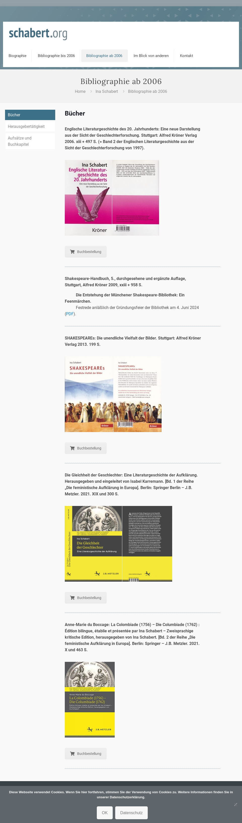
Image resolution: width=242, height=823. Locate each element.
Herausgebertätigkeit (26, 126)
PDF (70, 313)
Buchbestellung (85, 252)
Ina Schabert (107, 91)
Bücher (14, 114)
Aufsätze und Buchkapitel (20, 141)
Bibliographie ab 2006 (147, 91)
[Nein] (235, 804)
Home (80, 91)
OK (105, 813)
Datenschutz (131, 813)
